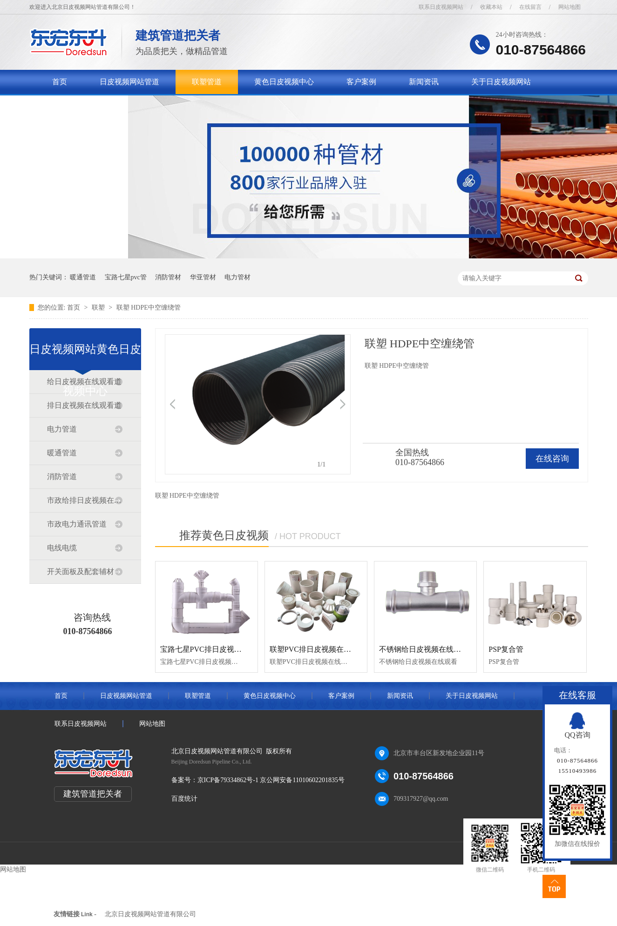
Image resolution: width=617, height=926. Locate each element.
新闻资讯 (424, 82)
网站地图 (569, 7)
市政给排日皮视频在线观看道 (84, 500)
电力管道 (62, 429)
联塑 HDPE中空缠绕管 (148, 307)
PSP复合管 (505, 649)
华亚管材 (203, 277)
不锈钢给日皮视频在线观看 (423, 649)
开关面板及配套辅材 (80, 571)
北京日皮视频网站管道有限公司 (150, 914)
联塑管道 (207, 82)
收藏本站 (491, 7)
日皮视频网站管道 (129, 82)
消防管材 (168, 277)
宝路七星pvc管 (126, 277)
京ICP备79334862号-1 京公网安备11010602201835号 (271, 780)
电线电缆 (62, 548)
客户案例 (361, 82)
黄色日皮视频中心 (284, 82)
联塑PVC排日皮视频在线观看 (318, 649)
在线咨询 (552, 458)
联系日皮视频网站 (441, 7)
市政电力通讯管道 (77, 524)
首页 (59, 82)
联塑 (99, 307)
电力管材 (237, 277)
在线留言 (530, 7)
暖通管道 (83, 277)
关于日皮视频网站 (501, 82)
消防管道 (62, 476)
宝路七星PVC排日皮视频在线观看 (215, 649)
